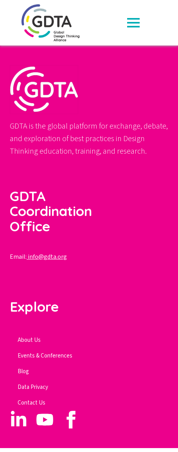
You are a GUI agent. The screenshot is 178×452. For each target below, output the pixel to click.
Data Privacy (33, 387)
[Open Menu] (133, 22)
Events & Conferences (45, 356)
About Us (29, 340)
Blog (23, 371)
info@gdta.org (47, 256)
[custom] (18, 419)
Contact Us (31, 403)
